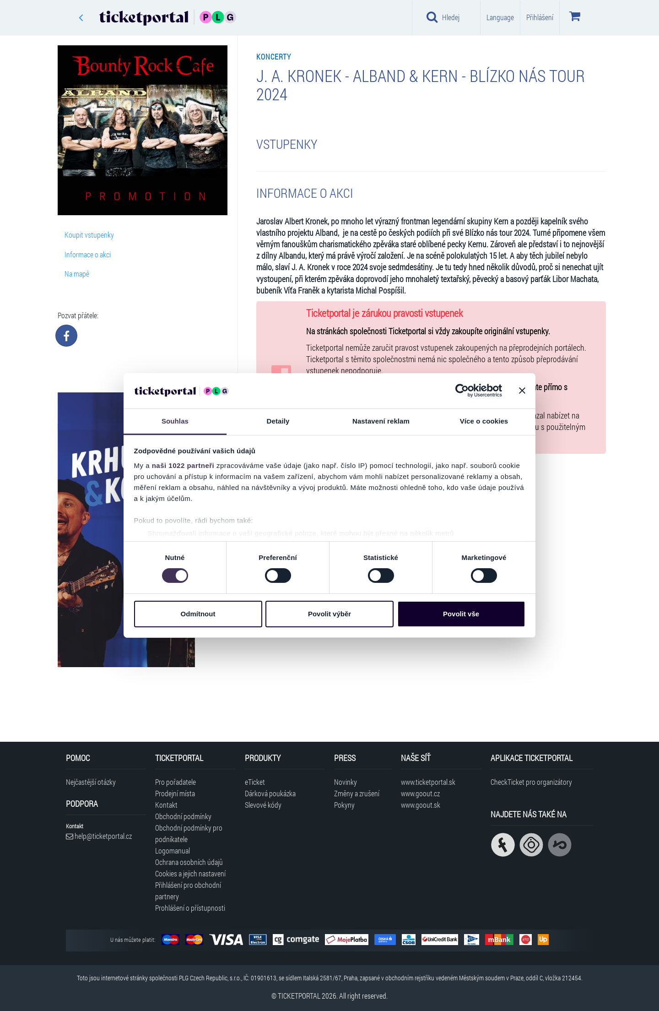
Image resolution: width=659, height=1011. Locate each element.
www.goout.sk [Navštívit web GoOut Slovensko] (420, 805)
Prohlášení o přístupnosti (190, 908)
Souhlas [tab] (175, 421)
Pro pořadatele (175, 782)
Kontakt (166, 805)
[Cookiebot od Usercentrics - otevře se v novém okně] (462, 390)
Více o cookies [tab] (484, 421)
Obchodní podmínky (183, 816)
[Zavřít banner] (522, 390)
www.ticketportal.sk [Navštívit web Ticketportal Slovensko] (428, 782)
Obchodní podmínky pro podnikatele (188, 833)
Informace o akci (88, 254)
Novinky (345, 782)
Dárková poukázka (270, 793)
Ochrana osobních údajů (189, 862)
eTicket (255, 782)
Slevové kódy (263, 805)
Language (500, 17)
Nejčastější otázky (91, 782)
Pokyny (344, 805)
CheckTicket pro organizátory (531, 782)
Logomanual (172, 850)
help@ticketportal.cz (99, 836)
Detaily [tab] (278, 421)
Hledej (443, 17)
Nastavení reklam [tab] (381, 421)
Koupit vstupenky (89, 234)
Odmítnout (198, 614)
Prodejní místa (175, 793)
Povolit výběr (329, 614)
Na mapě (77, 273)
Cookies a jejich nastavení (190, 873)
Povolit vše (461, 614)
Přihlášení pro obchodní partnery (188, 890)
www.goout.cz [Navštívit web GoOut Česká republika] (420, 793)
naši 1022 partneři (183, 465)
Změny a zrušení (356, 793)
